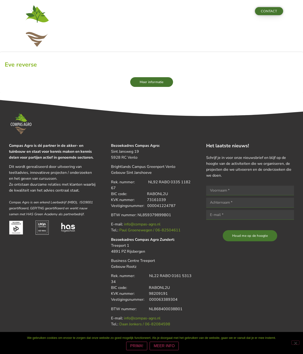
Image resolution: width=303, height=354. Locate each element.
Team (178, 11)
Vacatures (197, 11)
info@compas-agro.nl (142, 224)
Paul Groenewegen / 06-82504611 (150, 230)
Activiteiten (111, 11)
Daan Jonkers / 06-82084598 (144, 324)
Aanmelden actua (226, 11)
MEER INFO (164, 346)
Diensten (87, 11)
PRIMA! (136, 346)
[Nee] (295, 343)
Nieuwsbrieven (156, 11)
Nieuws (132, 11)
